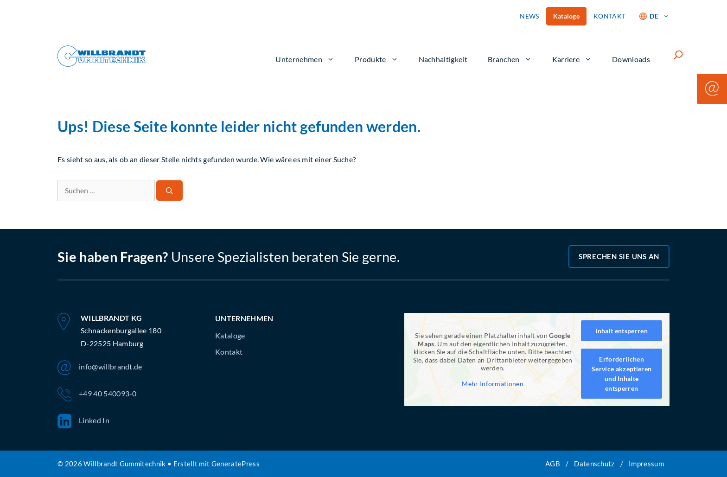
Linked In (83, 421)
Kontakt (228, 351)
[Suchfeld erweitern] (678, 54)
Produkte (376, 59)
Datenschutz (594, 463)
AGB (552, 463)
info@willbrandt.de (99, 367)
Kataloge (566, 16)
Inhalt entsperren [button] (621, 331)
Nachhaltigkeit (443, 59)
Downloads (631, 59)
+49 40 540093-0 (97, 394)
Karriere (572, 59)
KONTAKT (609, 16)
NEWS (529, 16)
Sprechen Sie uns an (619, 256)
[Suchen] (169, 190)
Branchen (510, 59)
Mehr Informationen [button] (492, 384)
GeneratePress (235, 463)
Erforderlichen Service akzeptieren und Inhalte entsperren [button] (621, 373)
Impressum (646, 463)
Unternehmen (304, 59)
